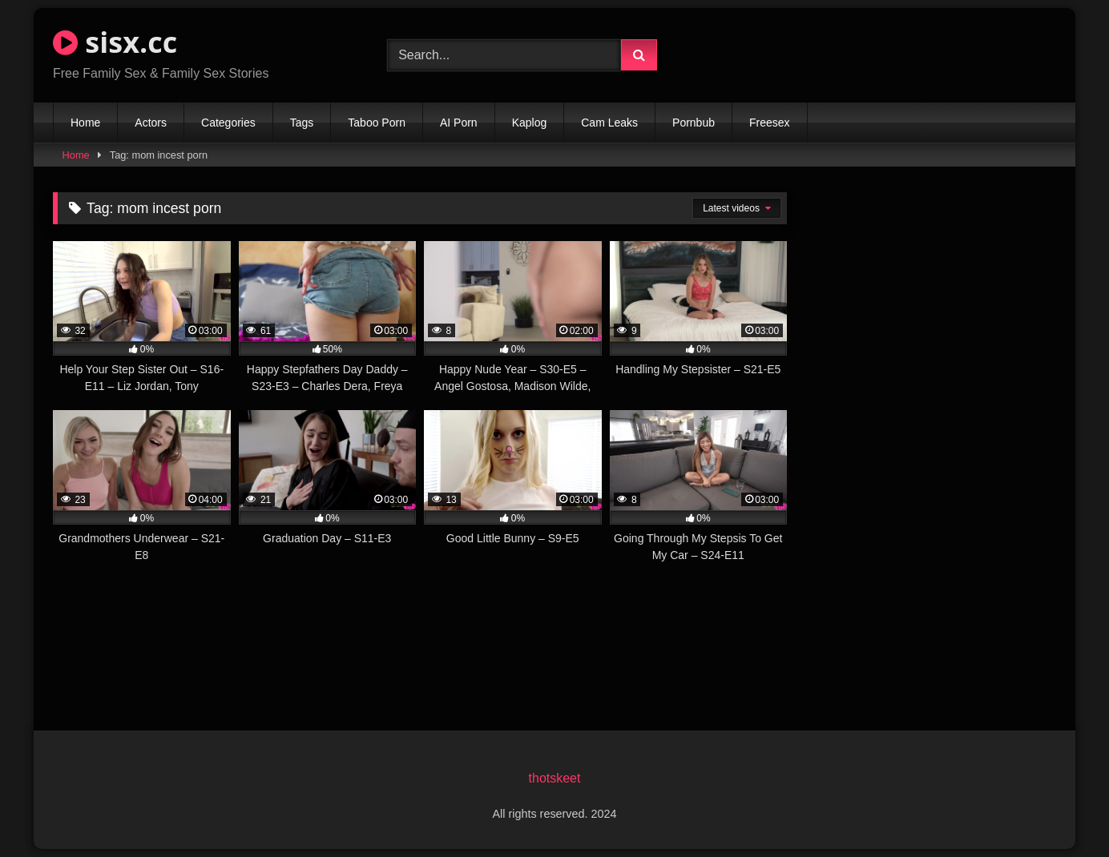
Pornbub (693, 122)
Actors (151, 122)
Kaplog (529, 122)
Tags (302, 122)
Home (85, 122)
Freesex (769, 122)
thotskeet (555, 778)
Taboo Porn (376, 122)
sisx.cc (115, 42)
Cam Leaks (609, 122)
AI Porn (459, 122)
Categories (228, 122)
